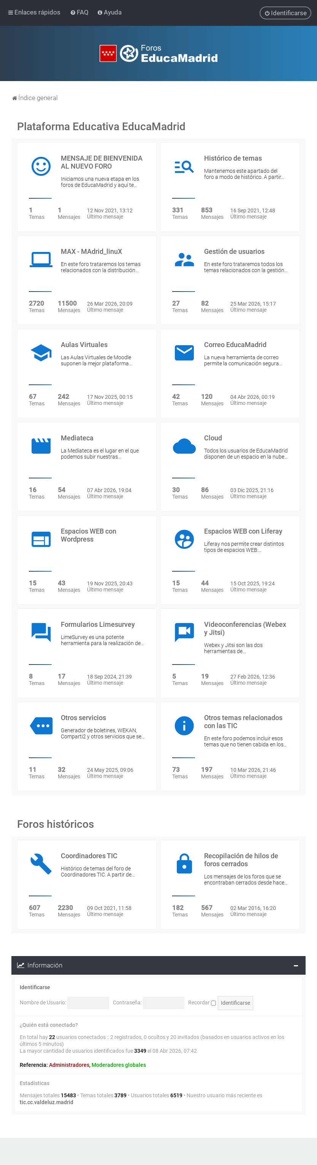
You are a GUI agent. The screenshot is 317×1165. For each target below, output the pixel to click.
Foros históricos (55, 824)
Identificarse (35, 987)
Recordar (202, 1002)
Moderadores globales (119, 1065)
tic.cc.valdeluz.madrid (46, 1102)
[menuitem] (80, 12)
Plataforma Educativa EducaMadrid (101, 126)
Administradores (69, 1065)
